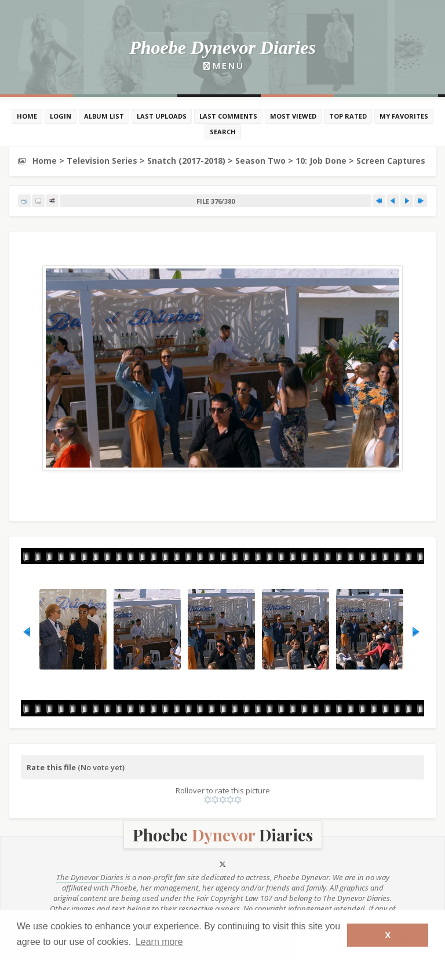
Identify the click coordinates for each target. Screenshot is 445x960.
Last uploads (162, 116)
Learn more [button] (159, 942)
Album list (104, 116)
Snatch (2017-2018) (186, 160)
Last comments (228, 116)
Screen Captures (390, 160)
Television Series (102, 160)
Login (60, 116)
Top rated (348, 116)
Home (27, 116)
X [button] (388, 935)
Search (223, 131)
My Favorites (404, 116)
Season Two (260, 160)
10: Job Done (321, 160)
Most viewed (293, 116)
